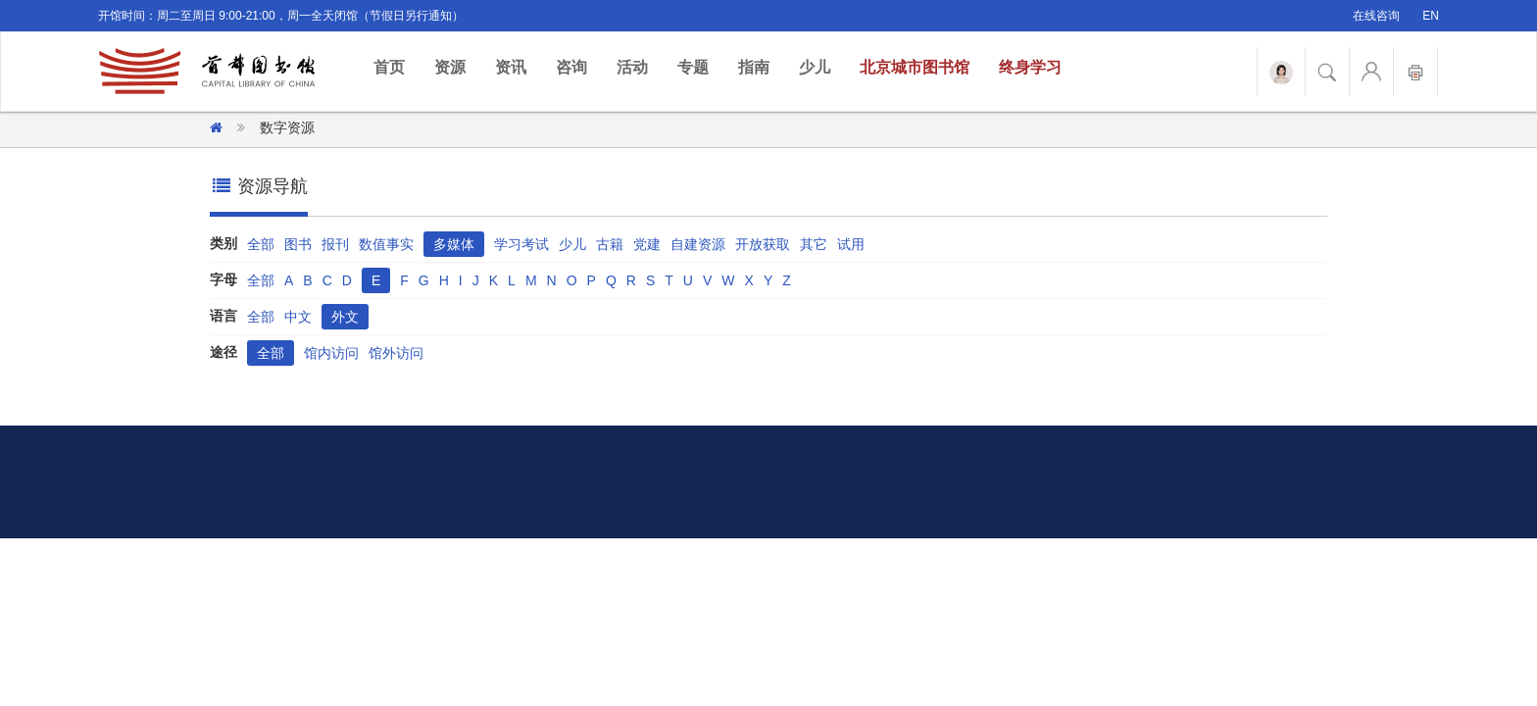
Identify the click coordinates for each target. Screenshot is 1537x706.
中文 (298, 317)
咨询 (571, 67)
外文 (345, 317)
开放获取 (762, 244)
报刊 (335, 244)
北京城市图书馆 (914, 67)
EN (1430, 16)
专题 (693, 67)
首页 (396, 66)
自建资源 (697, 244)
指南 (753, 67)
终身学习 (1030, 67)
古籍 (609, 244)
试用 (851, 244)
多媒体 (453, 244)
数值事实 (386, 244)
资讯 (510, 67)
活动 (632, 67)
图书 (298, 244)
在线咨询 (1376, 16)
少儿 (814, 67)
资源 (450, 67)
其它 (813, 244)
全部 (260, 244)
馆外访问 (396, 353)
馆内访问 (331, 353)
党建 (647, 244)
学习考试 (521, 244)
